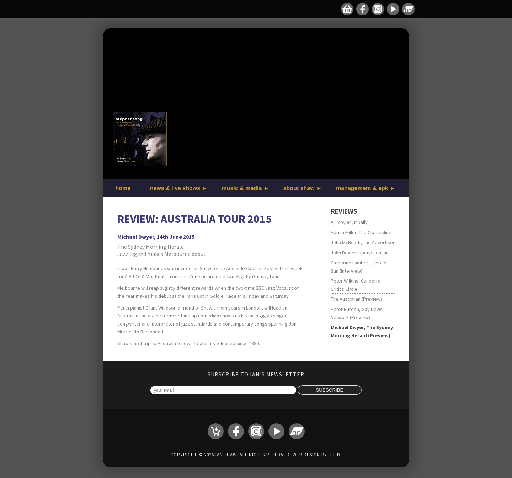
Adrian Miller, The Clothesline (361, 232)
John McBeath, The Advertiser (363, 242)
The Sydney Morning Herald (150, 246)
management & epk (362, 188)
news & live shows (175, 188)
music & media (242, 188)
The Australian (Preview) (356, 299)
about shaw (299, 188)
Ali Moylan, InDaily (349, 222)
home (123, 188)
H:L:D (334, 455)
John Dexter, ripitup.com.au (360, 252)
